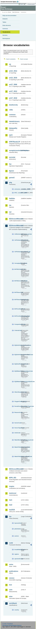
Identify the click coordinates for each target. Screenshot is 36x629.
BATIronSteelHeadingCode (17, 316)
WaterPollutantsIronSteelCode (17, 456)
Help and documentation (9, 15)
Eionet (9, 12)
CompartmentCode (17, 324)
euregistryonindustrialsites (15, 150)
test (10, 585)
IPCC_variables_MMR (17, 192)
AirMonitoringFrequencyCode (17, 234)
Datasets (5, 18)
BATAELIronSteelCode (17, 281)
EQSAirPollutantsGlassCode (17, 345)
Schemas (5, 28)
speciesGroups (17, 558)
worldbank (13, 603)
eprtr (11, 135)
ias (10, 205)
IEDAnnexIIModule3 (15, 225)
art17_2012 (13, 91)
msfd (11, 543)
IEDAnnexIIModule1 (15, 219)
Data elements (6, 25)
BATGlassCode (17, 292)
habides (12, 198)
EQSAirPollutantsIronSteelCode (17, 354)
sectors (16, 536)
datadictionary (14, 121)
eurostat (12, 157)
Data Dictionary (15, 12)
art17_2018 (13, 98)
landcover (12, 493)
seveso (11, 578)
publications (13, 571)
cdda (11, 110)
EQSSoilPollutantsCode (17, 364)
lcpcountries (17, 523)
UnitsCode (17, 432)
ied (10, 212)
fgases (11, 171)
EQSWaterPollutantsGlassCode (17, 371)
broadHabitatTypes (17, 549)
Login (21, 4)
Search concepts (24, 59)
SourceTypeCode (17, 428)
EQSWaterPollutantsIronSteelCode (17, 381)
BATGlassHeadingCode (17, 299)
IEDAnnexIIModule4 (15, 469)
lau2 (10, 505)
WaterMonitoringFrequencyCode (17, 440)
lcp (10, 516)
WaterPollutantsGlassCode (17, 447)
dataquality (13, 128)
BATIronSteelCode (17, 309)
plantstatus (17, 529)
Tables (4, 22)
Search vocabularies (11, 59)
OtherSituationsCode (17, 392)
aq (10, 64)
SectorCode (17, 423)
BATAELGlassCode (17, 269)
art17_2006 (13, 84)
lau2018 (12, 510)
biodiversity (13, 105)
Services (4, 35)
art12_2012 (13, 71)
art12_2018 (13, 78)
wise (10, 596)
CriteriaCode (17, 330)
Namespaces (6, 38)
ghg (10, 182)
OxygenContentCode (17, 401)
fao (10, 164)
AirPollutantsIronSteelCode (17, 251)
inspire (11, 486)
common (12, 114)
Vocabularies (6, 32)
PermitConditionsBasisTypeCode (17, 406)
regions (16, 554)
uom (10, 589)
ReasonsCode (17, 412)
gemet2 (11, 177)
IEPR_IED (12, 477)
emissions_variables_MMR (17, 189)
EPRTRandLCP (14, 142)
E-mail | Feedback (7, 623)
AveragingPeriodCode (17, 263)
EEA (10, 2)
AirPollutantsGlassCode (17, 240)
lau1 (10, 500)
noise (11, 564)
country (16, 610)
